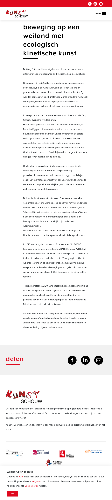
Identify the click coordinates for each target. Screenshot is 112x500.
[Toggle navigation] (98, 13)
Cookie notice (31, 486)
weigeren (36, 481)
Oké (21, 476)
